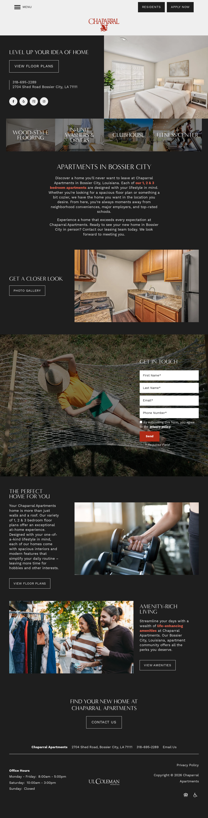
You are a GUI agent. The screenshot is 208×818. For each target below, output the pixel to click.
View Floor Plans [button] (34, 66)
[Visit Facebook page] (13, 101)
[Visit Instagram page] (44, 101)
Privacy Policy (188, 765)
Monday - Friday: (22, 777)
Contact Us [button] (104, 722)
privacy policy (160, 427)
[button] (151, 7)
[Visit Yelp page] (23, 101)
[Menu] (23, 7)
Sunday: (15, 789)
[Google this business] (34, 101)
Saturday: (17, 783)
